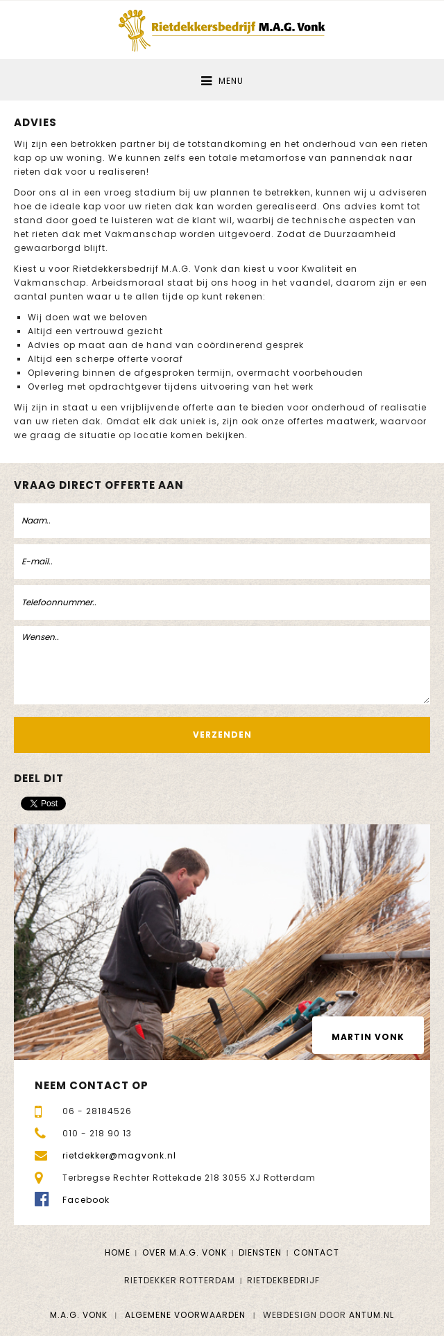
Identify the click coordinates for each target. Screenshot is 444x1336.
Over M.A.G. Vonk (184, 1252)
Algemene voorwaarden (185, 1315)
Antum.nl (371, 1315)
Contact (316, 1252)
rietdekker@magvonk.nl (119, 1155)
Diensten (260, 1252)
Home (117, 1252)
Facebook (86, 1200)
